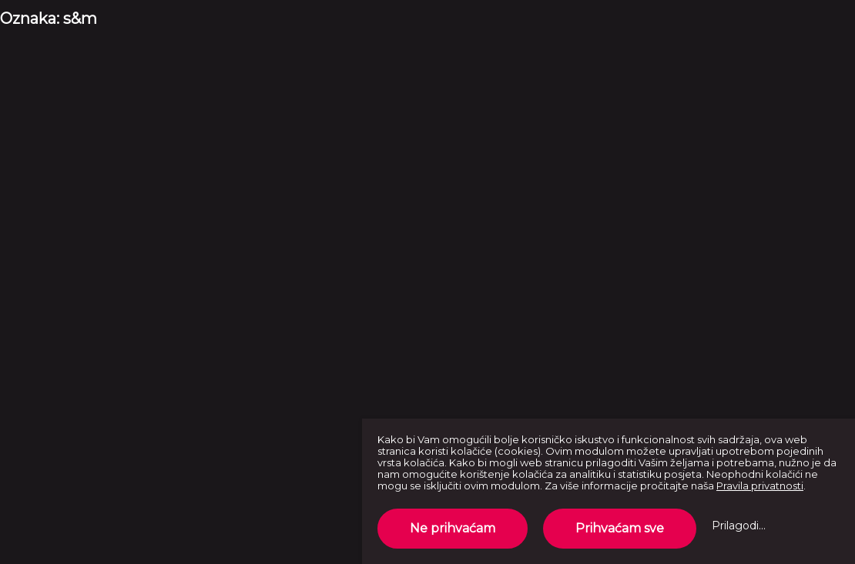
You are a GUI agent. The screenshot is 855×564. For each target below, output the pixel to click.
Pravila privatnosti (759, 485)
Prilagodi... (739, 525)
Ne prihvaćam (452, 528)
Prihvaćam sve (619, 528)
